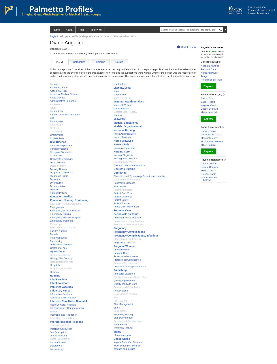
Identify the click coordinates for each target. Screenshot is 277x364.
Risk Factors (120, 301)
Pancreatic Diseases (124, 183)
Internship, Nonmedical (62, 318)
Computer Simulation (61, 152)
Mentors (118, 115)
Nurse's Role (121, 144)
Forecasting (56, 241)
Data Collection (58, 162)
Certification (56, 131)
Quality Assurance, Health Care (130, 277)
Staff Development (123, 317)
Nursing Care (122, 151)
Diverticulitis (56, 182)
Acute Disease (57, 97)
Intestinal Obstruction (61, 328)
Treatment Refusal (123, 328)
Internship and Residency (63, 314)
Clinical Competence (61, 145)
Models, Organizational (128, 126)
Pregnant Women (124, 246)
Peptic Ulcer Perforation (126, 206)
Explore (208, 86)
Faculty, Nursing (58, 231)
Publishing (120, 270)
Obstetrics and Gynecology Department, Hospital (139, 176)
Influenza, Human (60, 290)
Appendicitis (56, 111)
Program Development (125, 263)
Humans (55, 275)
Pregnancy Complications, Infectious (136, 235)
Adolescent (56, 104)
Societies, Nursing (123, 314)
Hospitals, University (61, 268)
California (55, 128)
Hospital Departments (61, 261)
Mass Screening (122, 98)
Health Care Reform (60, 255)
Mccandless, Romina (212, 141)
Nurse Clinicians (122, 137)
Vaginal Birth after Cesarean (128, 342)
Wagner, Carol (208, 105)
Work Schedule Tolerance (127, 345)
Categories (79, 61)
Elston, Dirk (207, 98)
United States (122, 338)
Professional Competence (127, 259)
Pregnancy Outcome (124, 242)
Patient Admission (123, 189)
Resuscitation (121, 290)
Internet (54, 311)
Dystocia (54, 189)
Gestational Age (58, 248)
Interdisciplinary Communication (67, 308)
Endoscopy (56, 224)
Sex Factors (120, 311)
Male (116, 91)
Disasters (55, 179)
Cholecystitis (56, 135)
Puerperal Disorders (124, 273)
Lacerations (56, 345)
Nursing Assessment (124, 148)
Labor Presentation (60, 339)
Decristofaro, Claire (211, 134)
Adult (53, 107)
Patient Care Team (123, 193)
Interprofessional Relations (66, 321)
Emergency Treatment (62, 220)
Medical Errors (121, 108)
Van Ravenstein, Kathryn (209, 178)
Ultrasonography (122, 335)
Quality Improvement (124, 280)
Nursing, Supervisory (125, 162)
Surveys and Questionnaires (128, 321)
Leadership (119, 84)
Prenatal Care (121, 253)
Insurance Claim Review (63, 297)
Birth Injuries (56, 121)
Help (81, 29)
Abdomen (55, 84)
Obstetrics (120, 172)
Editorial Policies (58, 193)
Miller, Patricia (208, 145)
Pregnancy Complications (129, 231)
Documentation (58, 186)
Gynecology (57, 251)
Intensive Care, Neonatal (63, 304)
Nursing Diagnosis (123, 155)
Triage (117, 331)
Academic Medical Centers (64, 94)
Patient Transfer (122, 203)
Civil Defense (58, 141)
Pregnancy (120, 228)
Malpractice (120, 94)
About (69, 29)
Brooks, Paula (208, 131)
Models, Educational (126, 122)
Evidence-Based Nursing (63, 227)
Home (56, 29)
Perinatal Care (122, 210)
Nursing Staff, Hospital (125, 158)
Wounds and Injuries (124, 349)
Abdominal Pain (58, 90)
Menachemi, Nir (209, 112)
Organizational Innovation (127, 179)
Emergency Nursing (60, 214)
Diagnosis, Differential (61, 172)
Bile (52, 118)
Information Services (61, 294)
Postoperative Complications (129, 221)
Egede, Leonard (209, 108)
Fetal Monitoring (58, 237)
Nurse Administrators (125, 133)
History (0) (96, 29)
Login (53, 36)
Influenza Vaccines (61, 286)
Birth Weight (56, 124)
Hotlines (54, 272)
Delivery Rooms (58, 169)
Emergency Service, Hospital (65, 217)
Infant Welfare (58, 279)
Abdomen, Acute (58, 87)
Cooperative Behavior (61, 159)
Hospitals (55, 265)
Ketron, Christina (209, 167)
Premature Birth (122, 249)
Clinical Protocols (59, 148)
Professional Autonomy (126, 256)
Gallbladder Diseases (61, 244)
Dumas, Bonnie (209, 163)
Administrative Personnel (63, 101)
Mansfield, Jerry (209, 138)
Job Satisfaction (58, 335)
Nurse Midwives (123, 140)
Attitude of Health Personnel (65, 114)
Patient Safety (121, 200)
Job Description (58, 332)
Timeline (100, 61)
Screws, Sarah (208, 174)
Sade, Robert (208, 101)
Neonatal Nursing (124, 130)
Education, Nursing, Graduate (65, 203)
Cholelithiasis (57, 138)
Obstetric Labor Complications (129, 165)
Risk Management (123, 304)
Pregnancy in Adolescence (128, 239)
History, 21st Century (61, 258)
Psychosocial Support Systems (130, 266)
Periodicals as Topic (126, 214)
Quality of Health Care (125, 284)
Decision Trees (58, 165)
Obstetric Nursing (124, 168)
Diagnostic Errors (59, 176)
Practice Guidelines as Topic (128, 224)
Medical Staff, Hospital (125, 111)
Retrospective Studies (125, 294)
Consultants (56, 155)
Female (54, 234)
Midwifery (119, 118)
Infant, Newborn (59, 283)
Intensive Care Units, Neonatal (68, 301)
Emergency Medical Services (65, 210)
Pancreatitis (120, 186)
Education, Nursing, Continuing (69, 200)
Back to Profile (187, 47)
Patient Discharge (123, 196)
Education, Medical (61, 196)
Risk (116, 297)
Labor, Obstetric (58, 342)
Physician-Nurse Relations (127, 217)
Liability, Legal (122, 87)
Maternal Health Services (129, 101)
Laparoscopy (57, 349)
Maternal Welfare (123, 105)
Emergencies (57, 207)
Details (119, 61)
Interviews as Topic (60, 325)
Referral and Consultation (127, 287)
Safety (117, 307)
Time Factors (120, 324)
